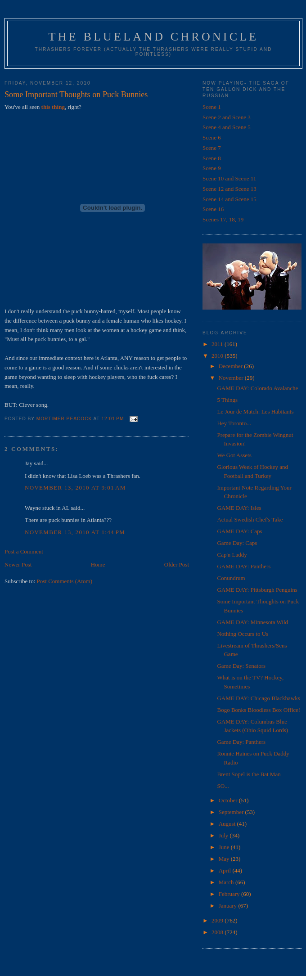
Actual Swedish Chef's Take (250, 519)
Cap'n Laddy (232, 554)
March (227, 882)
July (224, 835)
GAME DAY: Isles (239, 507)
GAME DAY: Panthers (243, 566)
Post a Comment (23, 551)
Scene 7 (211, 147)
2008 (218, 932)
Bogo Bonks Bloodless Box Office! (258, 709)
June (225, 847)
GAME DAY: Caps (239, 531)
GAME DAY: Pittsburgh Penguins (257, 589)
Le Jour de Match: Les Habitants (255, 411)
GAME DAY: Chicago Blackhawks (258, 698)
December (231, 366)
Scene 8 (211, 158)
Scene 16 (213, 209)
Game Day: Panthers (241, 741)
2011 (218, 344)
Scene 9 (211, 168)
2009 (218, 920)
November (232, 377)
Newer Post (18, 564)
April (226, 870)
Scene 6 (211, 137)
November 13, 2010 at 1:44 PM (75, 532)
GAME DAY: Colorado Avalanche (257, 388)
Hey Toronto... (234, 423)
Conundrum (231, 578)
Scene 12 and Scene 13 (229, 188)
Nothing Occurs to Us (242, 633)
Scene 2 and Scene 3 (226, 117)
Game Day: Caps (237, 543)
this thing (53, 106)
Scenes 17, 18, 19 (222, 219)
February (230, 894)
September (232, 812)
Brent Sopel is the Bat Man (248, 774)
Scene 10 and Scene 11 (229, 178)
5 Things (227, 399)
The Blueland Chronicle (154, 36)
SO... (223, 786)
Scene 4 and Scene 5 (226, 127)
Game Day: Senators (241, 665)
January (228, 905)
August (228, 823)
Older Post (176, 564)
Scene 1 (211, 106)
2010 (218, 355)
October (229, 800)
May (225, 858)
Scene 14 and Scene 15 (229, 199)
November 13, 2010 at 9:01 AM (75, 487)
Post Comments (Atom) (65, 581)
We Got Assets (234, 455)
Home (98, 564)
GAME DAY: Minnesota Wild (252, 622)
